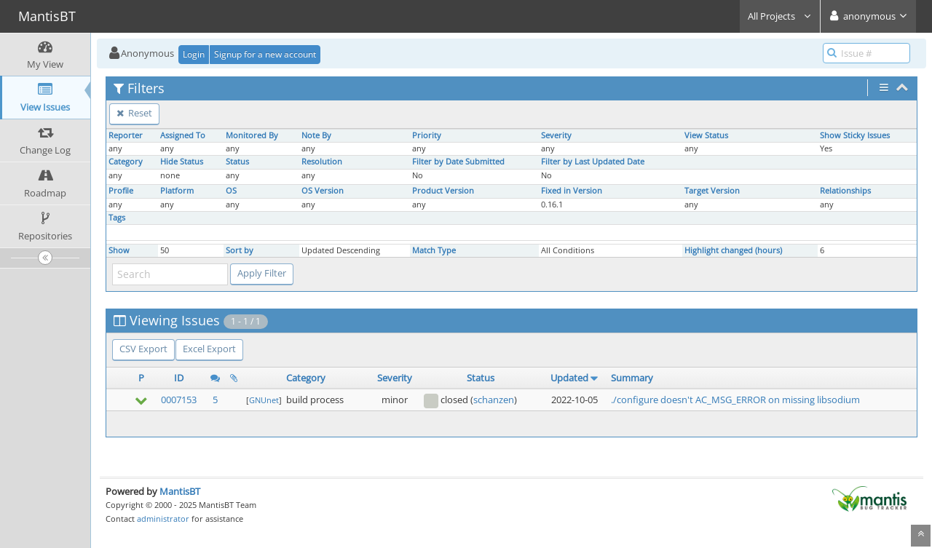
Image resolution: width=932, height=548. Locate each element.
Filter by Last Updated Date (592, 161)
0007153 (179, 399)
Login (194, 54)
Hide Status (181, 161)
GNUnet (264, 399)
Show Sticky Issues (855, 135)
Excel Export (209, 348)
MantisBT (179, 491)
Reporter (125, 135)
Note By (316, 135)
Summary (632, 377)
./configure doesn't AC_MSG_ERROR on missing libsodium (735, 399)
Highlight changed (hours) (733, 250)
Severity (556, 135)
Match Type (434, 250)
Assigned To (182, 135)
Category (125, 161)
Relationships (845, 191)
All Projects (780, 16)
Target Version (712, 191)
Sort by (239, 250)
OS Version (322, 191)
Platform (177, 191)
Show (119, 250)
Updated (569, 377)
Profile (120, 191)
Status (237, 161)
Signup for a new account (265, 54)
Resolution (321, 161)
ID (178, 377)
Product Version (443, 191)
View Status (706, 135)
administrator (163, 518)
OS (231, 191)
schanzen (493, 399)
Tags (116, 218)
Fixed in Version (571, 191)
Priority (426, 135)
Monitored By (252, 135)
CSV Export (143, 348)
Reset (134, 112)
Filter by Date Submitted (458, 161)
